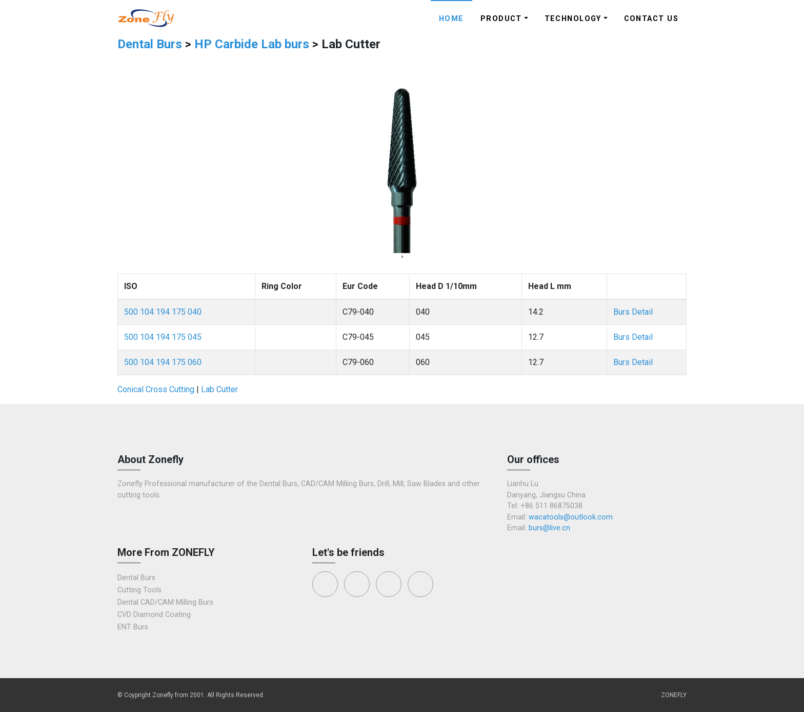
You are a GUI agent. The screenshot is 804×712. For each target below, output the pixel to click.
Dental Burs (151, 44)
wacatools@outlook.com (571, 517)
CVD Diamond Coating (154, 614)
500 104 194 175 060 (163, 362)
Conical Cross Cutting (155, 389)
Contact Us (651, 18)
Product (501, 18)
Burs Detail (633, 312)
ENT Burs (132, 627)
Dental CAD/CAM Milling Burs (165, 602)
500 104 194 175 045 (163, 337)
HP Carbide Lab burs (251, 44)
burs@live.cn (549, 528)
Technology (573, 18)
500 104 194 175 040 (163, 312)
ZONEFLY (674, 695)
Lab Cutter (219, 389)
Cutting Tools (139, 590)
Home (451, 18)
